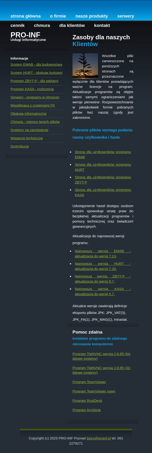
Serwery (125, 16)
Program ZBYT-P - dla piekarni (34, 81)
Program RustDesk (87, 401)
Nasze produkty (91, 16)
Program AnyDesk (86, 410)
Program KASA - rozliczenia (32, 89)
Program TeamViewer (89, 382)
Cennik (18, 25)
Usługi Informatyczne (28, 40)
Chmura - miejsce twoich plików (35, 122)
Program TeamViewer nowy (93, 391)
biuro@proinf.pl (99, 438)
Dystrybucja (20, 146)
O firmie (58, 16)
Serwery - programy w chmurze (35, 97)
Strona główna (26, 16)
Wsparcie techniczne (27, 138)
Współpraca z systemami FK (33, 105)
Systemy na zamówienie (29, 130)
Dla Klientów (72, 25)
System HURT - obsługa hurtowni (36, 73)
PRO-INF (25, 35)
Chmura (42, 25)
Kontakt (102, 25)
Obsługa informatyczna (28, 113)
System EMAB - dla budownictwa (36, 64)
